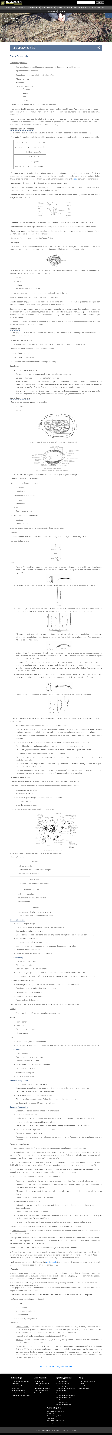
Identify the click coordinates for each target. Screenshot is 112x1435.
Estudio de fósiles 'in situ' (20, 1393)
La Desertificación (41, 1381)
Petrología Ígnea (62, 1386)
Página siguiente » (64, 1366)
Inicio (8, 7)
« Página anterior (47, 1366)
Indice (108, 15)
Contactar (62, 11)
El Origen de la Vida (18, 1390)
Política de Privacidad (70, 1430)
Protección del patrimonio (21, 1395)
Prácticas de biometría (64, 1397)
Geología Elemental (63, 1383)
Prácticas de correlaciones (66, 1395)
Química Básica (62, 1402)
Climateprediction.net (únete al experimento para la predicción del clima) (43, 1386)
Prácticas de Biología (64, 1404)
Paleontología (62, 1381)
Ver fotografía (51, 1262)
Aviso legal (57, 1430)
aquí (76, 179)
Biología (60, 1400)
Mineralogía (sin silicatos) (66, 1388)
